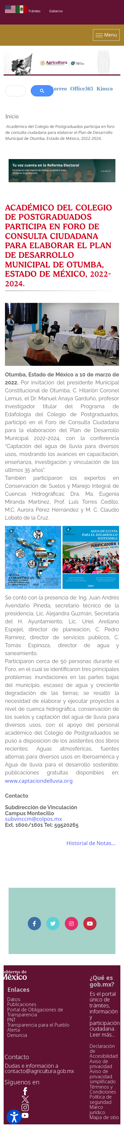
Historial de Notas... (90, 843)
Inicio (12, 116)
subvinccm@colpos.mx (33, 818)
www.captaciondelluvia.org (39, 780)
